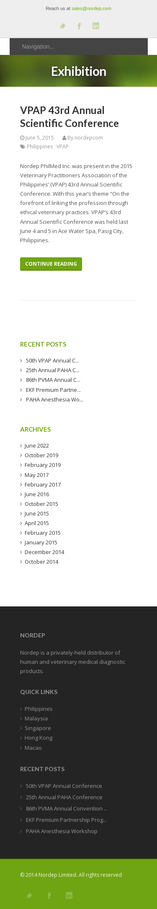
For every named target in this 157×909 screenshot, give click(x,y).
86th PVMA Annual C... (52, 379)
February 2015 (43, 532)
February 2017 (43, 484)
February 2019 (43, 465)
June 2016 (37, 494)
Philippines (40, 146)
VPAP (63, 146)
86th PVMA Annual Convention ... (66, 808)
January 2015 (41, 542)
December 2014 (44, 552)
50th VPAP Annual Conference (63, 786)
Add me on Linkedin (95, 25)
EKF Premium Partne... (53, 390)
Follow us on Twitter (62, 25)
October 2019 (41, 455)
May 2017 (37, 475)
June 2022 (37, 445)
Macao (33, 747)
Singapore (38, 728)
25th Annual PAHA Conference (64, 797)
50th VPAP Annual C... (52, 360)
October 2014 (41, 561)
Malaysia (36, 718)
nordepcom (89, 137)
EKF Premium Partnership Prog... (66, 820)
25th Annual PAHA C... (52, 370)
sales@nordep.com (91, 8)
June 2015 (37, 513)
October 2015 (41, 504)
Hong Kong (38, 737)
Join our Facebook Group (78, 25)
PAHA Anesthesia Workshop (61, 831)
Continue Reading (51, 263)
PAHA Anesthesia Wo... (54, 399)
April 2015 (37, 523)
